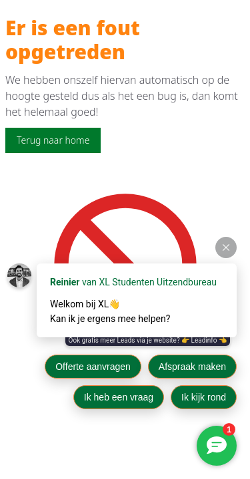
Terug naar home (53, 140)
